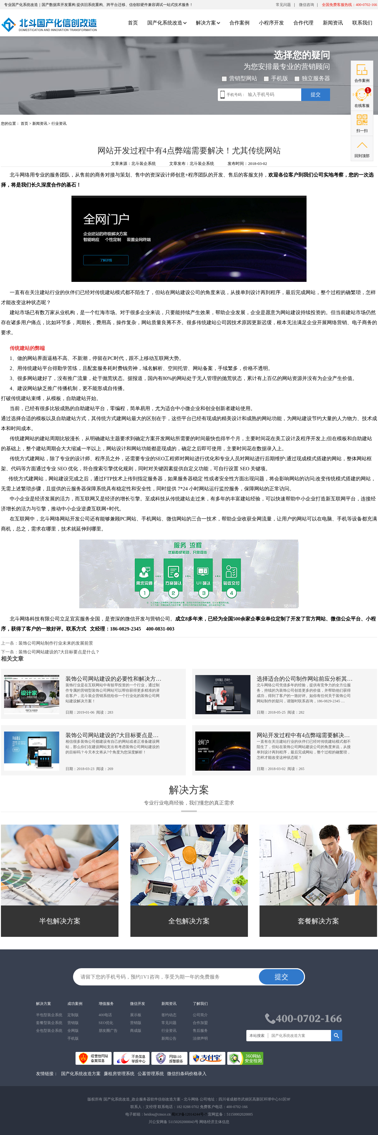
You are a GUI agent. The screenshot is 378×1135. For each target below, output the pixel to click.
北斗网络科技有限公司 (35, 618)
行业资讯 (58, 123)
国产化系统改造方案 (81, 1073)
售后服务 (200, 1030)
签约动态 (168, 1015)
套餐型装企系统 (49, 1023)
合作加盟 (200, 1023)
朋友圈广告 (108, 1030)
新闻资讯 (333, 22)
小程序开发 (271, 22)
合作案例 (239, 22)
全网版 (73, 1030)
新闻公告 (168, 1038)
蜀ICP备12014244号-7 (189, 1114)
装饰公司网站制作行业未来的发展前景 (55, 643)
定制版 (73, 1015)
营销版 (73, 1023)
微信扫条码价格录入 (187, 1073)
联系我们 (362, 22)
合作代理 (303, 22)
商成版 (135, 1030)
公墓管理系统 (151, 1073)
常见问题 (283, 5)
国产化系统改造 (166, 22)
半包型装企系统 (49, 1015)
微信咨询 (306, 6)
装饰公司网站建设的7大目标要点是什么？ (59, 652)
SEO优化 (106, 1023)
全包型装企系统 (49, 1030)
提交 (316, 94)
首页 (133, 22)
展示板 (135, 1015)
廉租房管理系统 (119, 1073)
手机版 (73, 1038)
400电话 (105, 1015)
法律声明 (200, 1038)
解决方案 (208, 22)
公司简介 (200, 1015)
